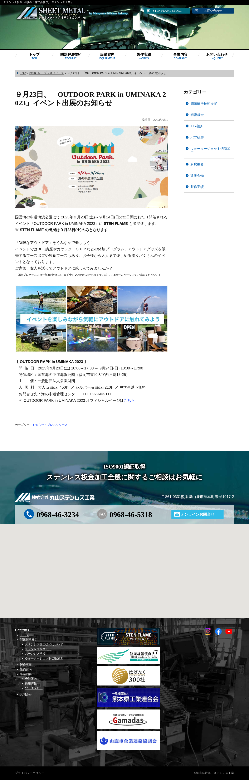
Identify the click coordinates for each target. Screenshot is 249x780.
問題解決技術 (71, 56)
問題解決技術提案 (203, 103)
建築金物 (197, 175)
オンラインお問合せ (197, 514)
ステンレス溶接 (35, 653)
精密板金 (197, 115)
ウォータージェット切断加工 (210, 151)
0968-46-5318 (130, 514)
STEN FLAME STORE (167, 10)
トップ (34, 56)
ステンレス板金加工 (38, 649)
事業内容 (180, 56)
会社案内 (31, 678)
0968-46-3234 (57, 514)
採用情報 (31, 683)
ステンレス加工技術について (44, 644)
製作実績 (144, 56)
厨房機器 (197, 164)
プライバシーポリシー (29, 773)
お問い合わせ (213, 10)
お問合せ (26, 694)
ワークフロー (34, 688)
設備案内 (107, 56)
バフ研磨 (197, 137)
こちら (130, 400)
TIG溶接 (196, 126)
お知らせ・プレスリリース (50, 424)
